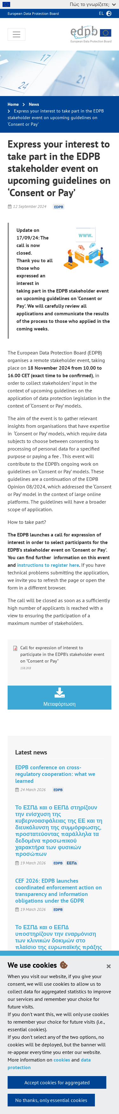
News (34, 104)
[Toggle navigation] (16, 34)
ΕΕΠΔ (72, 863)
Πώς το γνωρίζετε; (93, 4)
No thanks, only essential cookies (51, 1100)
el (101, 13)
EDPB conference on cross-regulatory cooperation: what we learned (55, 774)
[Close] (108, 966)
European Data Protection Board (33, 13)
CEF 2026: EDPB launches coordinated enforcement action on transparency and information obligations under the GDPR (58, 890)
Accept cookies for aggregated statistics (57, 1084)
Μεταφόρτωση (59, 697)
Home (13, 104)
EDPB (58, 206)
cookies (62, 1059)
